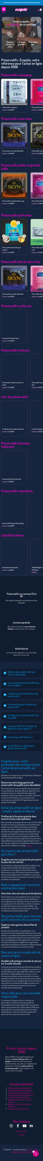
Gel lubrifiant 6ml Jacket (10, 567)
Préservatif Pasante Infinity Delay (13, 523)
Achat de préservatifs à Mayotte (19, 1097)
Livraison (29, 845)
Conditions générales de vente (21, 1152)
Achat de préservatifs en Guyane (19, 1092)
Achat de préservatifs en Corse (18, 1108)
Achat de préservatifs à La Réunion (20, 1088)
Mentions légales (32, 1149)
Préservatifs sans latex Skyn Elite (13, 151)
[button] (21, 673)
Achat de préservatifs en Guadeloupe (20, 1095)
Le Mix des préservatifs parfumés (13, 429)
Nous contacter (21, 1131)
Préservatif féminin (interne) (11, 479)
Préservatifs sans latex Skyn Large (13, 201)
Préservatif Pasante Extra (10, 338)
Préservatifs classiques (9, 107)
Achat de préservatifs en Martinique (20, 1090)
